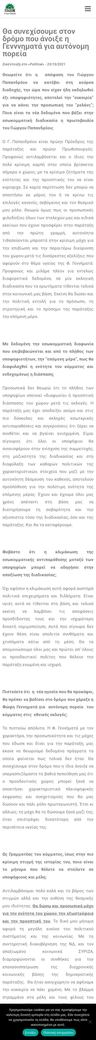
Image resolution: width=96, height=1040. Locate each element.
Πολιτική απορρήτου (58, 1033)
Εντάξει (30, 1033)
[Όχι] (89, 1021)
